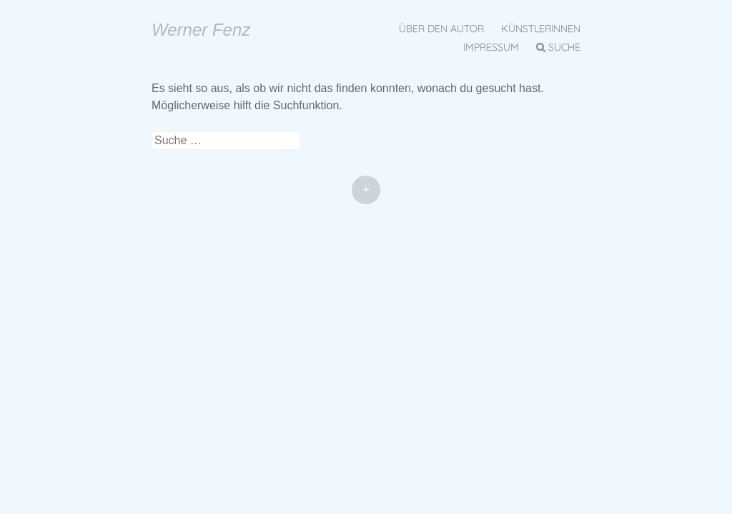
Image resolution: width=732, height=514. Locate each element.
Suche (564, 47)
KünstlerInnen (540, 28)
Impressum (491, 47)
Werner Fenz (201, 29)
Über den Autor (441, 28)
